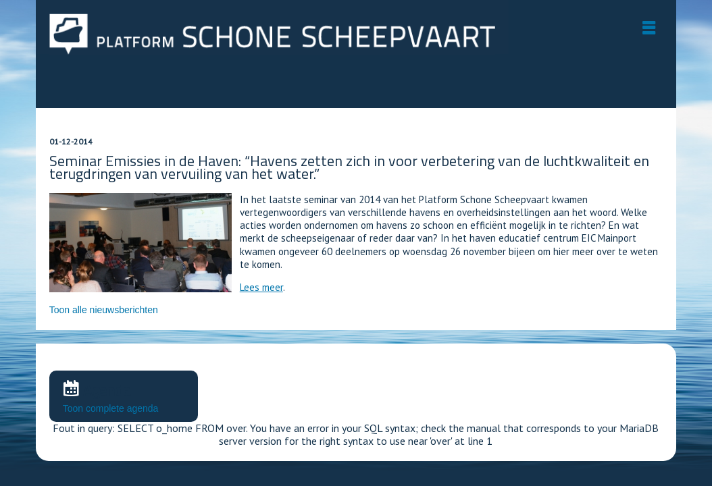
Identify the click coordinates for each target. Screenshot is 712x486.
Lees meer (261, 287)
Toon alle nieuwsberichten (103, 309)
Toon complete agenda (111, 408)
